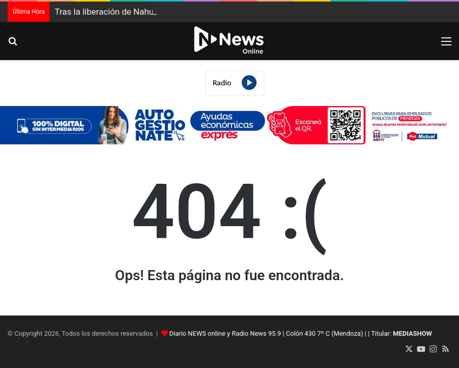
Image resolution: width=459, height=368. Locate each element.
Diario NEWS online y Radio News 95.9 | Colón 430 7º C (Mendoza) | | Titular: (300, 333)
